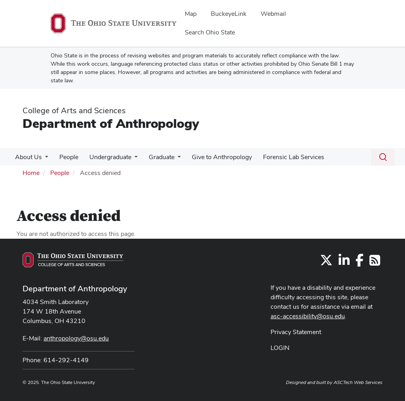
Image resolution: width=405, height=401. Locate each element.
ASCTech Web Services (357, 382)
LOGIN (280, 348)
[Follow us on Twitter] (326, 262)
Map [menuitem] (191, 14)
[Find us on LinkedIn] (344, 262)
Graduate (156, 157)
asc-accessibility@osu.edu (308, 316)
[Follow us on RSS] (374, 262)
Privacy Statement (296, 332)
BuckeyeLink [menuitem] (228, 14)
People (66, 157)
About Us (27, 157)
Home (31, 173)
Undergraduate (106, 157)
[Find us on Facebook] (359, 262)
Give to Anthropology (215, 157)
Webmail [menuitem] (273, 14)
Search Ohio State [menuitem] (210, 32)
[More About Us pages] (44, 159)
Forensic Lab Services (285, 157)
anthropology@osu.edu (76, 338)
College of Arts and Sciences (74, 110)
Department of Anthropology (111, 123)
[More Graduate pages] (172, 159)
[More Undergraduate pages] (130, 159)
